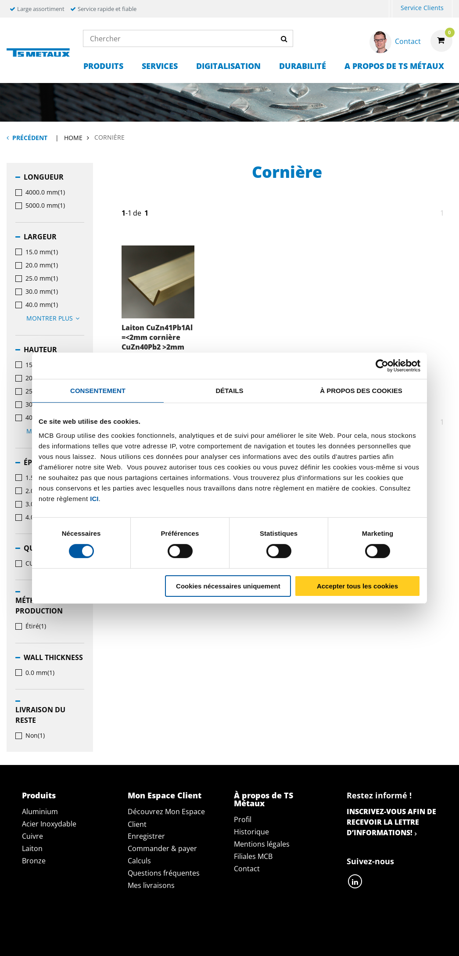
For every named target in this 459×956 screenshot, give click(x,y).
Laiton (32, 848)
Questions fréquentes (164, 873)
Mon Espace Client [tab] (164, 795)
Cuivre (32, 836)
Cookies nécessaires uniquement (228, 586)
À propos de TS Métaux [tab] (263, 799)
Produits (103, 66)
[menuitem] (390, 9)
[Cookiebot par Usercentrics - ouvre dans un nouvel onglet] (382, 365)
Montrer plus (54, 318)
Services (160, 66)
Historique (251, 832)
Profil (242, 819)
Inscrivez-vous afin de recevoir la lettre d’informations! (391, 822)
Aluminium (40, 811)
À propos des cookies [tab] (361, 390)
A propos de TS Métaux (394, 66)
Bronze (34, 861)
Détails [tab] (229, 390)
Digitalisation (228, 66)
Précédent (29, 137)
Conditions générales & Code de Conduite (285, 929)
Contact (247, 868)
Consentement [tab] (98, 390)
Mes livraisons (151, 885)
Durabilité (302, 66)
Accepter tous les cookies (357, 586)
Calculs (139, 861)
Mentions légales (262, 844)
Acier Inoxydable (49, 824)
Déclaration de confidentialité (135, 929)
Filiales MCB (253, 856)
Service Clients (422, 8)
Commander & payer (162, 848)
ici (94, 498)
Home (73, 137)
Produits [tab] (39, 795)
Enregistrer (146, 836)
